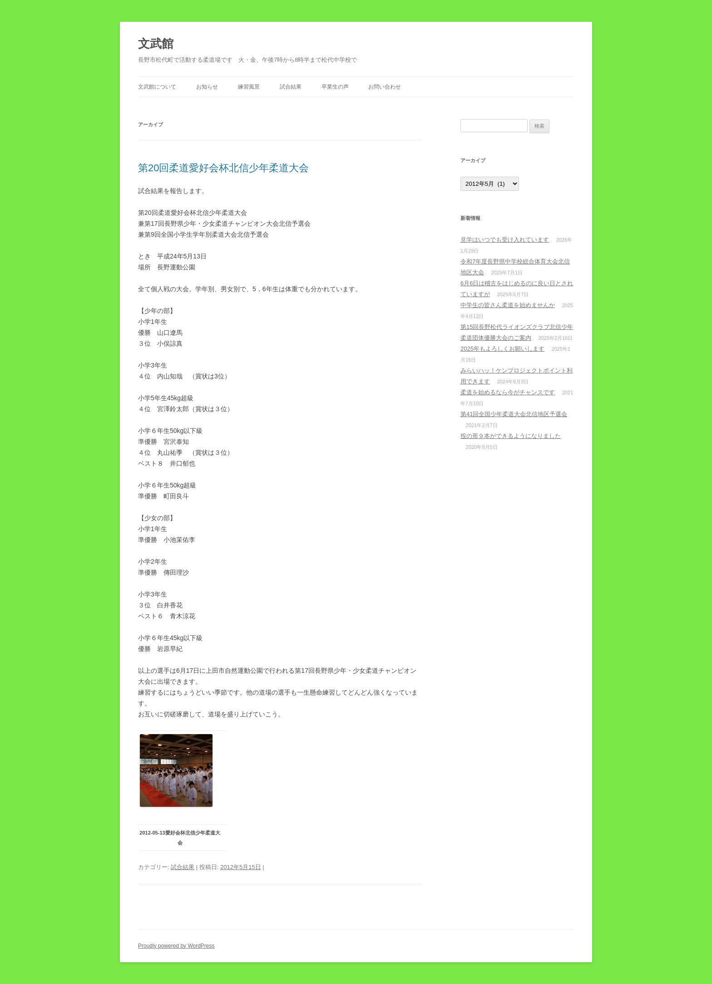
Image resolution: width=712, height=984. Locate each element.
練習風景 (249, 87)
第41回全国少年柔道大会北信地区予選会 (513, 414)
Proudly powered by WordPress (176, 946)
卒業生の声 (335, 87)
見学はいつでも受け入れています (504, 239)
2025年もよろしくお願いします (502, 348)
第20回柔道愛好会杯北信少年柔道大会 (223, 168)
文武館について (157, 87)
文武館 (155, 43)
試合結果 (291, 87)
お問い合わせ (384, 87)
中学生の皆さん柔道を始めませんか (507, 305)
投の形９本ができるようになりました (510, 435)
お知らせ (207, 87)
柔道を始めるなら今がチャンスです (507, 392)
